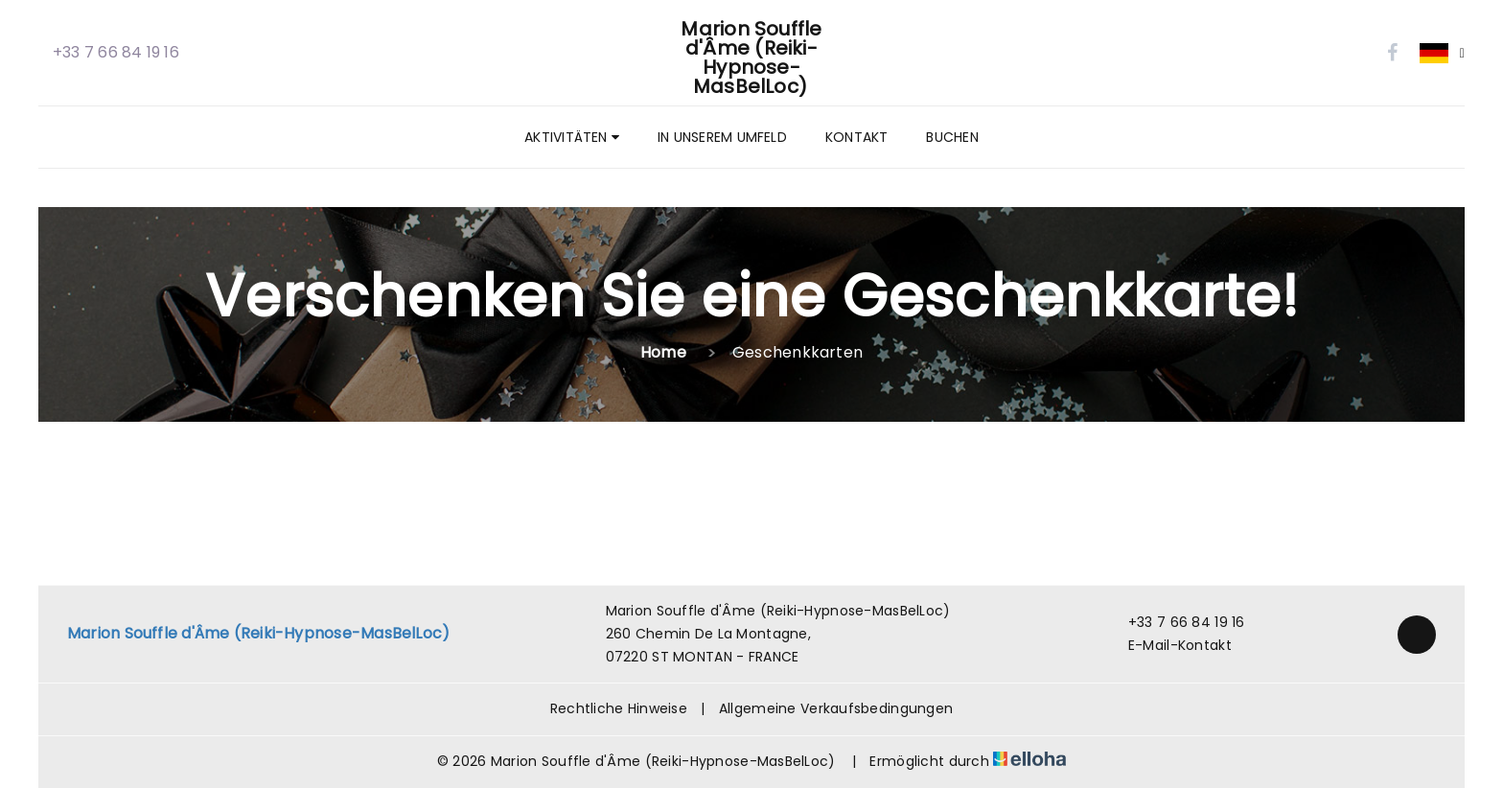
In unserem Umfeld (722, 137)
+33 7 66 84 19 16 (1175, 622)
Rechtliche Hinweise (618, 708)
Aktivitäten (571, 137)
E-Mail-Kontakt (1169, 645)
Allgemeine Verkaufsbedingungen (836, 708)
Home (663, 352)
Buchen (952, 137)
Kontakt (857, 137)
